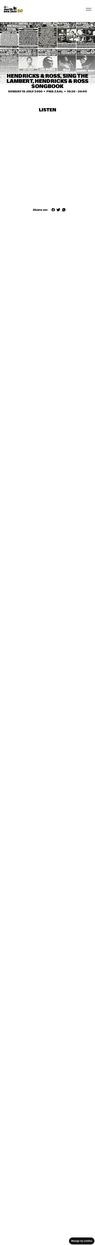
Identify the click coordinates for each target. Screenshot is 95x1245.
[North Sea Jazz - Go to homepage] (13, 9)
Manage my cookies (81, 1241)
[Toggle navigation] (88, 9)
